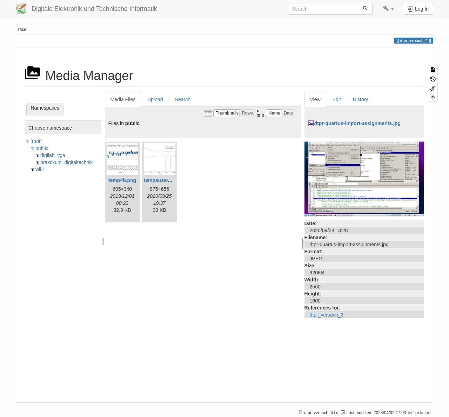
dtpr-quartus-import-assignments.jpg (357, 123)
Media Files (123, 99)
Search (182, 99)
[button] (388, 9)
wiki (39, 169)
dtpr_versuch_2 (327, 315)
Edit (337, 99)
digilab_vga (52, 155)
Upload (155, 99)
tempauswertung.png (169, 180)
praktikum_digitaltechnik (66, 162)
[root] (36, 141)
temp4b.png (122, 180)
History (360, 99)
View (315, 99)
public (41, 148)
